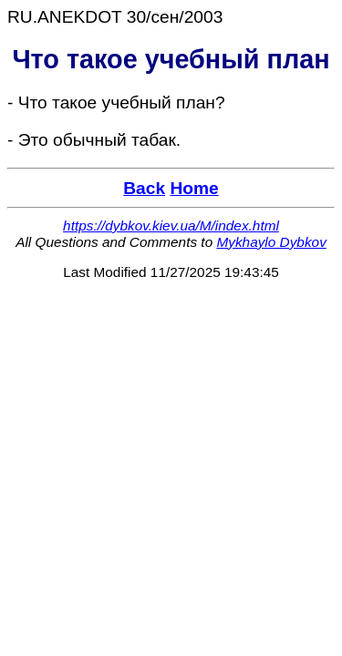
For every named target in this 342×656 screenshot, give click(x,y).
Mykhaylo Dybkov (271, 242)
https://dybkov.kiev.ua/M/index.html (171, 225)
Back (144, 188)
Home (194, 188)
